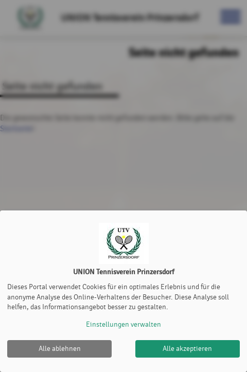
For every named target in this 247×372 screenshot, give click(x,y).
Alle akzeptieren (187, 348)
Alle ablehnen (60, 348)
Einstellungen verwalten (123, 324)
